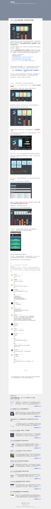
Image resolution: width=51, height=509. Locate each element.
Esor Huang (16, 289)
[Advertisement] (25, 12)
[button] (40, 20)
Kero (14, 307)
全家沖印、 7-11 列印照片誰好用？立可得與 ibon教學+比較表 (20, 450)
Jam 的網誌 (16, 354)
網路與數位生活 (25, 265)
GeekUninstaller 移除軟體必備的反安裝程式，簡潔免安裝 (20, 481)
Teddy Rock (16, 349)
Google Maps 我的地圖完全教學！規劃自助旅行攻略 (19, 440)
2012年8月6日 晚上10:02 (21, 289)
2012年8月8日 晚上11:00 (19, 294)
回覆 (14, 277)
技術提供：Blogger (25, 503)
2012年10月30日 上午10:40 (21, 333)
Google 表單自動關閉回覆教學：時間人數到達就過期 (19, 491)
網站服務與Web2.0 (18, 265)
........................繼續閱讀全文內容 (35, 406)
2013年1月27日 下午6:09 (19, 338)
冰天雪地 (15, 279)
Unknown (15, 274)
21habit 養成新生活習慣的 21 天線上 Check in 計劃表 (21, 58)
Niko (14, 284)
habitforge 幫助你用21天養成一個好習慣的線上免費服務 (21, 59)
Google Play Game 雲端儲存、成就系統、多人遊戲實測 (19, 430)
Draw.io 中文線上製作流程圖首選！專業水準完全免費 (19, 471)
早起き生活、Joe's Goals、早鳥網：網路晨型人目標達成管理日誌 (23, 60)
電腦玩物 (13, 2)
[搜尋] (41, 2)
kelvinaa (15, 328)
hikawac (15, 359)
